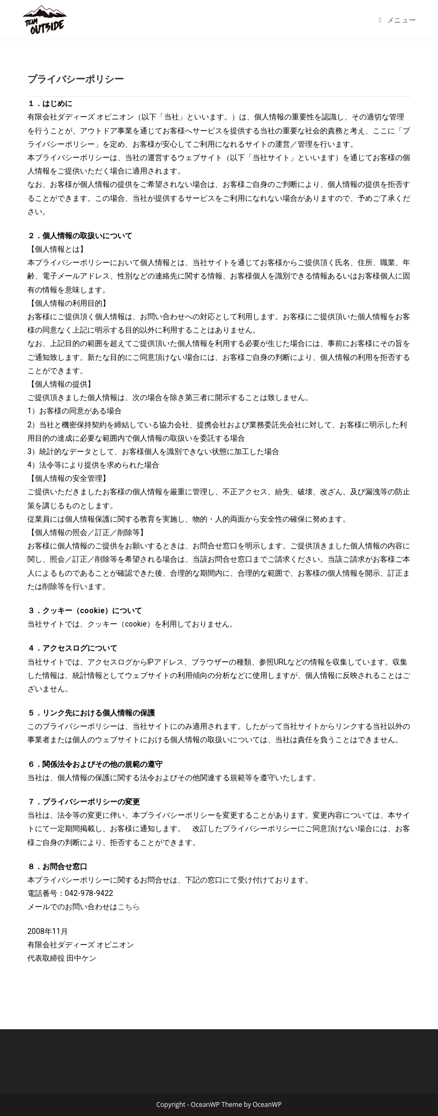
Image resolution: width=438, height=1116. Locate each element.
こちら (128, 906)
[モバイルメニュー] (397, 20)
